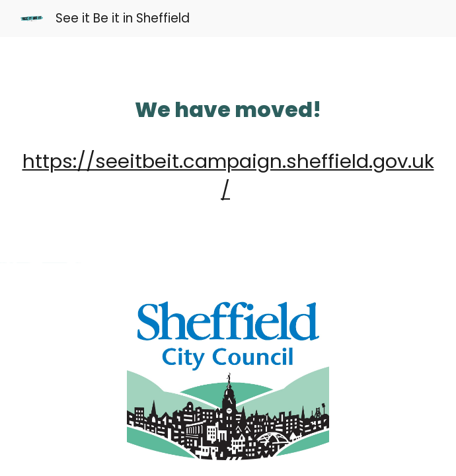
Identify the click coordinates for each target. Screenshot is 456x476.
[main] (228, 150)
